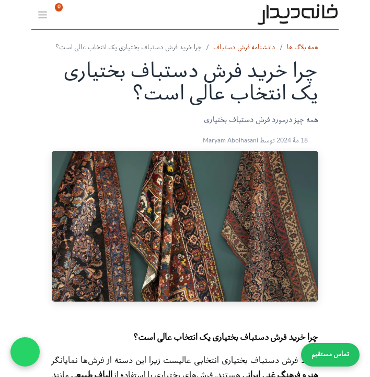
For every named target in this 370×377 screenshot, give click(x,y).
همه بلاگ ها (302, 48)
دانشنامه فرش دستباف (244, 48)
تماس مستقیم (330, 355)
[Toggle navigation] (41, 15)
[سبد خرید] (94, 14)
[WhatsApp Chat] (25, 352)
